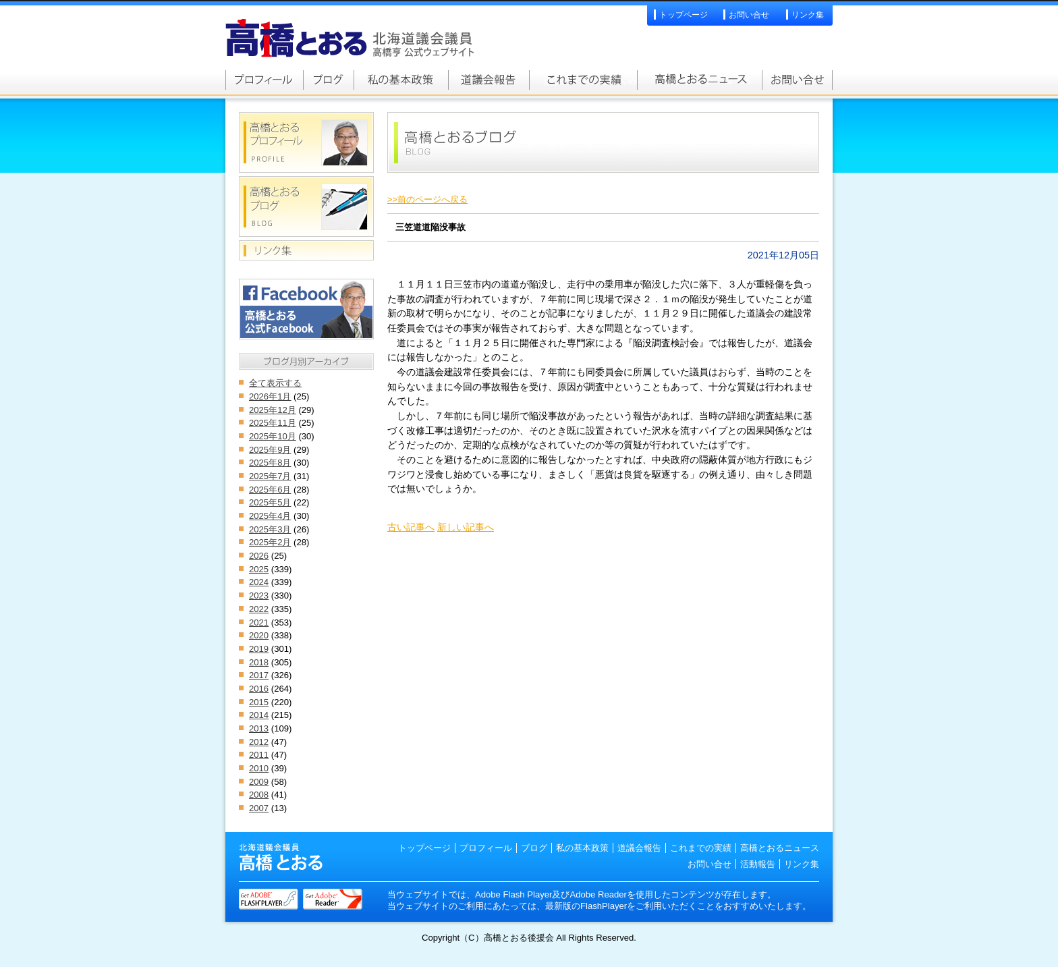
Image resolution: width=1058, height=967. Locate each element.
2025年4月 (270, 516)
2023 (259, 595)
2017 (259, 675)
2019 (259, 649)
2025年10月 (272, 436)
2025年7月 (270, 476)
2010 (259, 768)
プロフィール (486, 848)
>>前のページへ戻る (427, 199)
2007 (259, 808)
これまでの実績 (583, 80)
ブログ (534, 848)
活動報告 (757, 864)
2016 (259, 689)
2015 (259, 702)
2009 (259, 782)
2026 (259, 556)
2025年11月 (272, 423)
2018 (259, 662)
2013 (259, 728)
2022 (259, 609)
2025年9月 (270, 450)
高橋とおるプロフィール (264, 80)
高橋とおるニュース (699, 80)
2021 (259, 622)
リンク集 (807, 15)
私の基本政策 (401, 80)
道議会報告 (488, 80)
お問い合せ (749, 15)
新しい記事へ (465, 527)
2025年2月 (270, 542)
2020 (259, 635)
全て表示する (275, 383)
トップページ (683, 15)
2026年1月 (270, 396)
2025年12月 (272, 410)
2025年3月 (270, 529)
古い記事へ (411, 527)
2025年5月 (270, 502)
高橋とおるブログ (328, 80)
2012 (259, 742)
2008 (259, 795)
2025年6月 (270, 490)
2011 (259, 755)
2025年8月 (270, 463)
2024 (259, 582)
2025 (259, 569)
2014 (259, 715)
